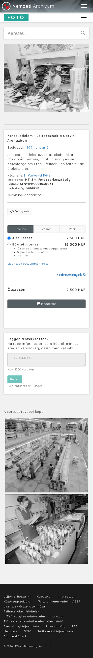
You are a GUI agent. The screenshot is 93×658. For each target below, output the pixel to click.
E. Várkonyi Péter (38, 175)
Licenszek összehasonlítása (28, 263)
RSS (75, 626)
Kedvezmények (71, 275)
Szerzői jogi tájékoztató (21, 626)
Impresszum (67, 596)
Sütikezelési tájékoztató (55, 631)
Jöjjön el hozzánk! (17, 596)
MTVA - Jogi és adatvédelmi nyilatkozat (34, 616)
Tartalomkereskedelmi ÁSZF (59, 601)
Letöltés (20, 229)
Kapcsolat (44, 596)
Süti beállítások (15, 636)
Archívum (27, 6)
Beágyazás (20, 211)
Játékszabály (55, 626)
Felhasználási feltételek (21, 611)
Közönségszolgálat (18, 601)
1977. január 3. (38, 147)
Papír (72, 229)
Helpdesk (11, 631)
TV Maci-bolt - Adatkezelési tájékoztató (33, 621)
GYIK (27, 631)
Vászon (47, 229)
